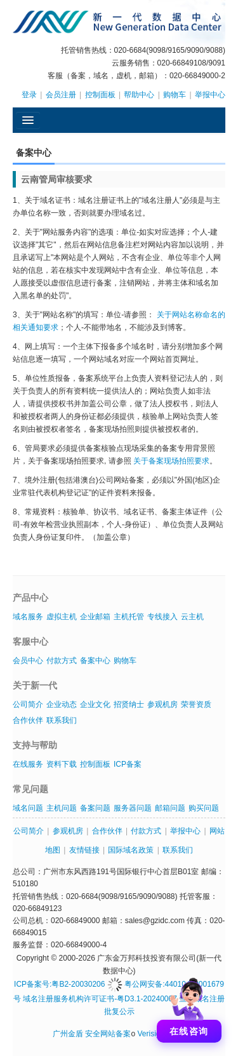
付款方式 (61, 660)
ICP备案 (128, 764)
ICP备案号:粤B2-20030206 (59, 984)
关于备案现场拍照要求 (171, 460)
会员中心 (28, 660)
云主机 (192, 616)
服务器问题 (133, 808)
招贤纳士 (129, 704)
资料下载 (61, 764)
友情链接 (84, 850)
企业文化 (95, 704)
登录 (29, 94)
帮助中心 (139, 94)
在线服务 (28, 764)
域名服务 (28, 616)
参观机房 (162, 704)
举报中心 (210, 94)
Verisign (150, 1033)
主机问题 (61, 808)
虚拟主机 (61, 616)
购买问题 (203, 808)
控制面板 (100, 94)
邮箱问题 (170, 808)
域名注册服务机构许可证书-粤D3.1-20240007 (100, 998)
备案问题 (95, 808)
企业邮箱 (95, 616)
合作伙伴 (28, 720)
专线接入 (162, 616)
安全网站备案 (108, 1033)
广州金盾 (68, 1033)
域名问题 (28, 808)
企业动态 (61, 704)
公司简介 (28, 704)
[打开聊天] (189, 1007)
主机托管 (129, 616)
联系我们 (61, 720)
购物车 (174, 94)
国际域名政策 (131, 850)
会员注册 (61, 94)
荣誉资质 (196, 704)
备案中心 (95, 660)
